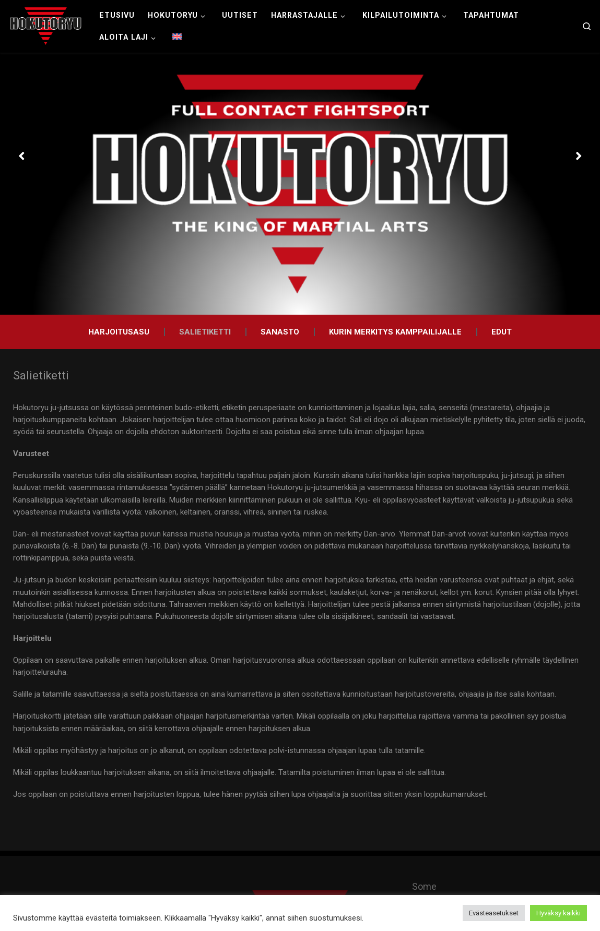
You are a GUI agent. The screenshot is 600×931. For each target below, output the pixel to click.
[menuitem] (177, 37)
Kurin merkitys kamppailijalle (395, 332)
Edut (501, 332)
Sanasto (280, 332)
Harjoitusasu (118, 332)
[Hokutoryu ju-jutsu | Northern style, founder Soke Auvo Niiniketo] (46, 25)
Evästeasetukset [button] (494, 913)
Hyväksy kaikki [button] (558, 913)
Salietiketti (205, 332)
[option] (300, 184)
